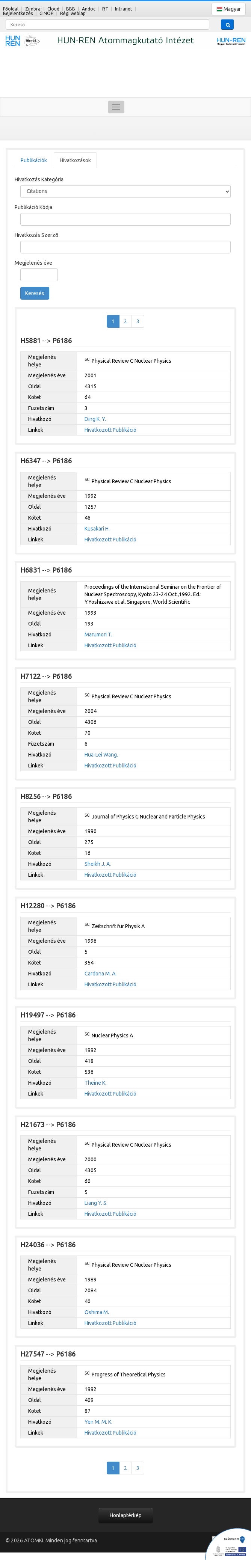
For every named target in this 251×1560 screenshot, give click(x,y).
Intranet (123, 8)
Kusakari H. (97, 529)
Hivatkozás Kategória (39, 179)
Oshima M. (97, 1312)
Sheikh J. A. (98, 864)
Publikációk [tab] (34, 160)
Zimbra (33, 8)
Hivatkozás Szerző (36, 235)
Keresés (34, 293)
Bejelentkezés (18, 13)
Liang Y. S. (96, 1203)
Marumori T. (98, 635)
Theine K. (95, 1083)
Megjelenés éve (33, 263)
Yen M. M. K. (98, 1422)
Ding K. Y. (95, 419)
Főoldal (10, 8)
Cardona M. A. (100, 974)
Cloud (53, 8)
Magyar (228, 9)
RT (105, 8)
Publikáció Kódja (33, 207)
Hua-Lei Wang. (101, 755)
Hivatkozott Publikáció (110, 430)
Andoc (88, 8)
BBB (70, 8)
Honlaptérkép (126, 1515)
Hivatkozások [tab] (75, 160)
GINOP (46, 13)
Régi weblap (73, 13)
